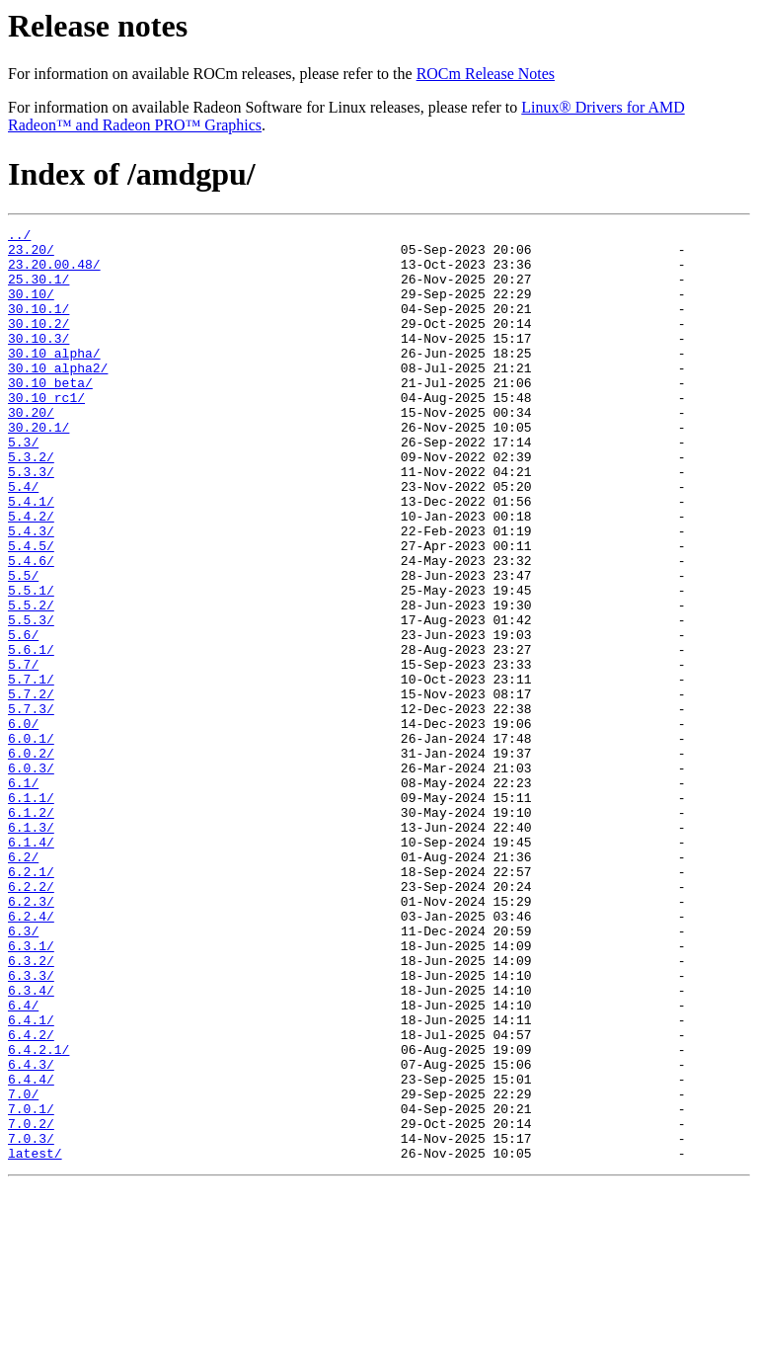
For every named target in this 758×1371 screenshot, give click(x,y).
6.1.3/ (31, 948)
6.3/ (23, 1073)
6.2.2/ (31, 1019)
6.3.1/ (31, 1090)
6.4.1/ (31, 1179)
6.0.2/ (31, 859)
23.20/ (31, 255)
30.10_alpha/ (54, 379)
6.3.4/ (31, 1144)
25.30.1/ (38, 290)
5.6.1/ (31, 735)
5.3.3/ (31, 521)
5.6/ (23, 717)
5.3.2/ (31, 504)
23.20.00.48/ (54, 273)
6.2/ (23, 984)
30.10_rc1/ (46, 433)
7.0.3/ (31, 1322)
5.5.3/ (31, 699)
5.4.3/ (31, 593)
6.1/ (23, 895)
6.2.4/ (31, 1055)
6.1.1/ (31, 913)
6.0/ (23, 824)
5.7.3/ (31, 806)
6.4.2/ (31, 1197)
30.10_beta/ (50, 415)
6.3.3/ (31, 1126)
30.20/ (31, 450)
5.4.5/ (31, 610)
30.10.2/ (38, 344)
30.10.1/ (38, 326)
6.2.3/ (31, 1037)
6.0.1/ (31, 841)
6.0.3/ (31, 877)
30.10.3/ (38, 361)
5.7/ (23, 753)
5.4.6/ (31, 628)
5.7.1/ (31, 770)
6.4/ (23, 1161)
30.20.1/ (38, 468)
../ (19, 237)
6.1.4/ (31, 966)
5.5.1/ (31, 664)
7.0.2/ (31, 1304)
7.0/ (23, 1268)
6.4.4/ (31, 1250)
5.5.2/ (31, 681)
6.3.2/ (31, 1108)
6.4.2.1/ (38, 1215)
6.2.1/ (31, 1001)
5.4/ (23, 539)
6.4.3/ (31, 1233)
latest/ (35, 1339)
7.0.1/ (31, 1286)
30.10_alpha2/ (58, 397)
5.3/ (23, 486)
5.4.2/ (31, 575)
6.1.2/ (31, 930)
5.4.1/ (31, 557)
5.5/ (23, 646)
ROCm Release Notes (486, 73)
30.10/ (31, 308)
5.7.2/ (31, 788)
